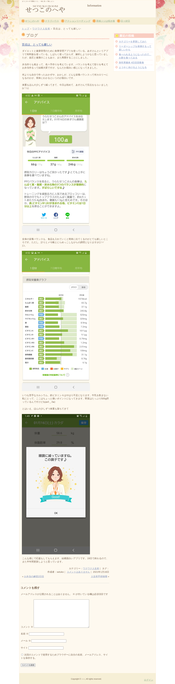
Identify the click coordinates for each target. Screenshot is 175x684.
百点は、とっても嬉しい (37, 44)
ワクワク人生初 (91, 568)
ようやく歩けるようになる (133, 67)
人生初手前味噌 (99, 576)
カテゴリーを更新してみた (133, 41)
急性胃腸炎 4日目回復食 (131, 62)
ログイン (148, 680)
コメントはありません (78, 572)
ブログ (32, 35)
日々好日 (125, 21)
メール (26, 640)
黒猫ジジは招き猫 (105, 21)
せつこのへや (52, 8)
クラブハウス (52, 21)
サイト (24, 647)
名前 (24, 633)
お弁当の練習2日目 (34, 576)
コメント (27, 626)
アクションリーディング (77, 21)
